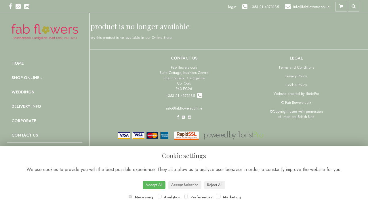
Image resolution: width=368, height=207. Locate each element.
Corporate (24, 121)
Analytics (169, 197)
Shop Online (27, 77)
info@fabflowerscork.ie (184, 108)
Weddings (23, 92)
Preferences (198, 197)
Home (18, 63)
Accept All (154, 184)
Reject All (214, 184)
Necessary (141, 197)
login (232, 6)
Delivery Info (26, 106)
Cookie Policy (296, 85)
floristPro (312, 93)
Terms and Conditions (296, 67)
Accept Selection (185, 184)
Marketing (229, 197)
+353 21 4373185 (184, 95)
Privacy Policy (296, 76)
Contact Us (25, 135)
